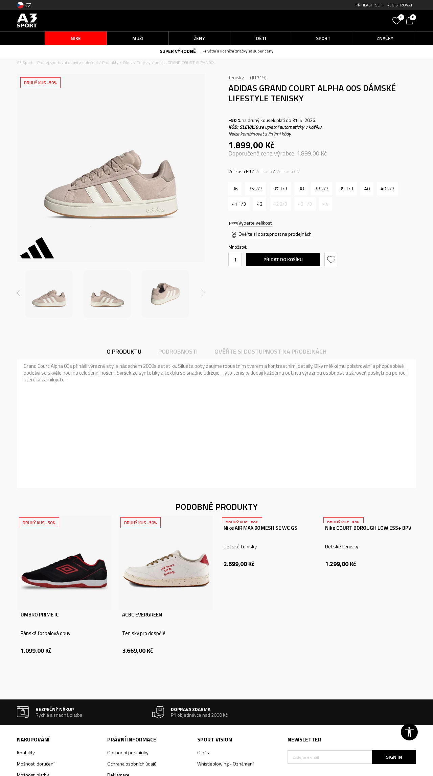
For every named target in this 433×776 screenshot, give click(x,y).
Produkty (110, 62)
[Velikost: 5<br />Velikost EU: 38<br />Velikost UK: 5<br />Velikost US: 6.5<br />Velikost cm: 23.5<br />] (300, 188)
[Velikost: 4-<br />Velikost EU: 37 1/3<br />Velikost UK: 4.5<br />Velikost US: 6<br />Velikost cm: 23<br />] (280, 188)
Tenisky (144, 62)
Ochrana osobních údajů (131, 763)
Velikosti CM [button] (288, 171)
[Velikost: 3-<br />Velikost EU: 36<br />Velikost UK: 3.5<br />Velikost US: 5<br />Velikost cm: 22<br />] (235, 188)
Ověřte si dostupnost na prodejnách (275, 233)
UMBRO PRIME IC (40, 614)
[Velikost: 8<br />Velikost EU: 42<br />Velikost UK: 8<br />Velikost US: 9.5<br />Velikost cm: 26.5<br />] (259, 204)
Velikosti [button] (263, 171)
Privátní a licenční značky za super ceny (238, 51)
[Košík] (411, 20)
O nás (203, 752)
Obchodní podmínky (128, 752)
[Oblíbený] (397, 20)
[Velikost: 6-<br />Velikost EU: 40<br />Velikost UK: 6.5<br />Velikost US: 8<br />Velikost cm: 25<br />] (366, 188)
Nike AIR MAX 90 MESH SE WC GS (260, 528)
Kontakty (26, 752)
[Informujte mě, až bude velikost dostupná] (280, 204)
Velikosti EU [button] (239, 171)
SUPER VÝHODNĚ (178, 51)
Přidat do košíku (283, 259)
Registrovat (400, 5)
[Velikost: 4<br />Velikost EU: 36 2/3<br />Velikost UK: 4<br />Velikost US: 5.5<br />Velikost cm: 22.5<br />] (255, 188)
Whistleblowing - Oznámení (225, 763)
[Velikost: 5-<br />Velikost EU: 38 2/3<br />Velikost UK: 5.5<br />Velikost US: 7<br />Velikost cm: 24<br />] (321, 188)
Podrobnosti (178, 351)
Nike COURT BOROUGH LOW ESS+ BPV (368, 528)
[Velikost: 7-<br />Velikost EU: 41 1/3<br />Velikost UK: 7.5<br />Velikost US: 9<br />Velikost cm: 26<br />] (239, 204)
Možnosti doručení (35, 763)
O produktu (124, 351)
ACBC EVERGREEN (142, 614)
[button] (338, 20)
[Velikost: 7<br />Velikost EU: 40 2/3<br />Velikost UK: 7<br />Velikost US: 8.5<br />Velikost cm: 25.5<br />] (387, 188)
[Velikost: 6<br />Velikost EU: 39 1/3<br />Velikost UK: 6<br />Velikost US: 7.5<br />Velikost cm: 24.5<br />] (346, 188)
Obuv (128, 62)
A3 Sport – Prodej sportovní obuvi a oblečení (57, 62)
